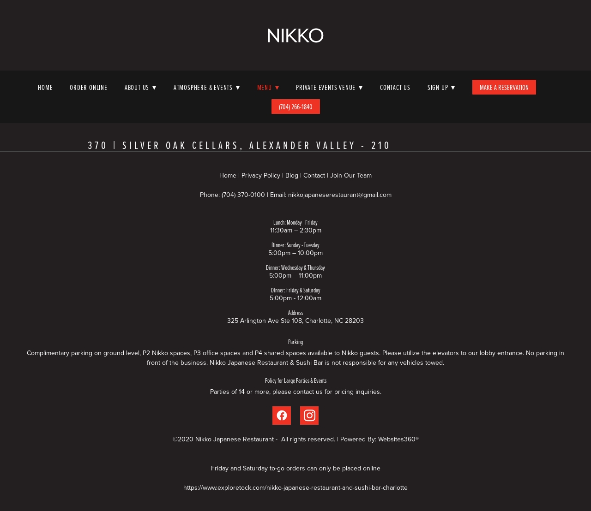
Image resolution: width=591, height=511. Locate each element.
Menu (268, 87)
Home (45, 87)
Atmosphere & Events (207, 87)
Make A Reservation (504, 87)
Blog (291, 175)
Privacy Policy (260, 175)
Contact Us (395, 87)
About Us (141, 87)
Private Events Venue (329, 87)
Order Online (89, 87)
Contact (314, 175)
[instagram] (309, 415)
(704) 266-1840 (296, 106)
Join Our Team (351, 175)
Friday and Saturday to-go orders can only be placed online (295, 468)
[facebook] (281, 415)
